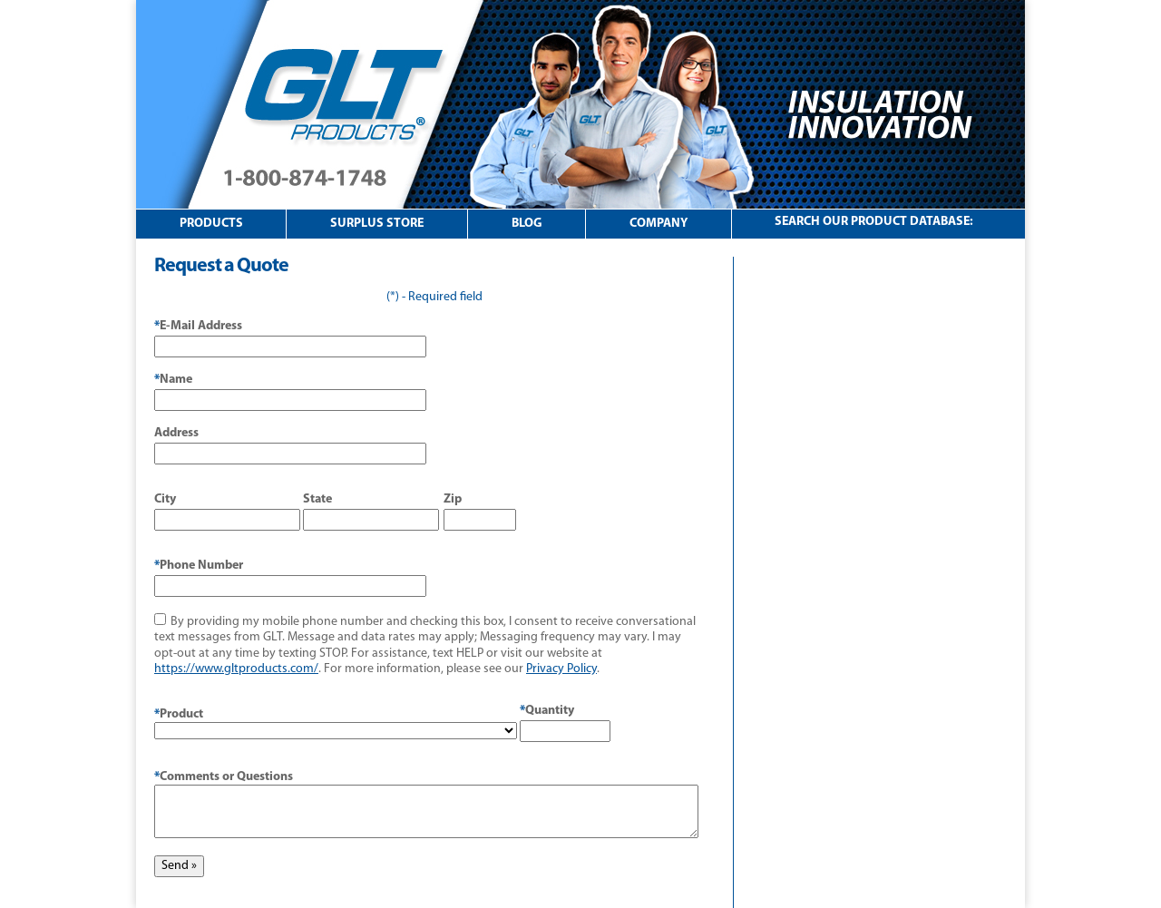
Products (211, 223)
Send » (179, 866)
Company (658, 223)
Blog (527, 223)
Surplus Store (377, 223)
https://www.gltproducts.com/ (236, 669)
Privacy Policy (561, 669)
